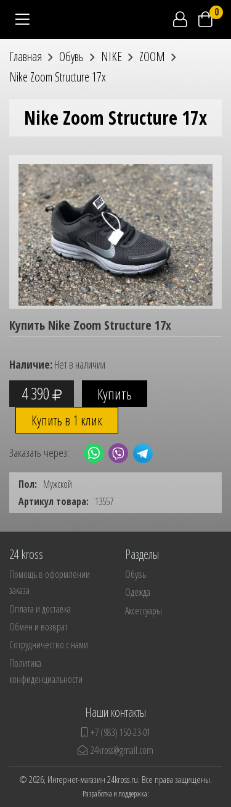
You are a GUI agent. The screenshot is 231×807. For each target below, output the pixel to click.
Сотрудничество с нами (48, 644)
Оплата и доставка (40, 609)
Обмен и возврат (38, 626)
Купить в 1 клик (66, 420)
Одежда (137, 592)
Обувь (135, 574)
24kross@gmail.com (115, 750)
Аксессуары (143, 610)
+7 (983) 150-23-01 (115, 732)
